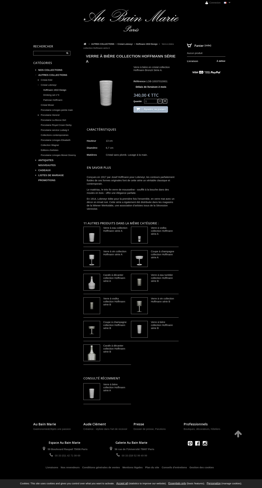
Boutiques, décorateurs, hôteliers (202, 429)
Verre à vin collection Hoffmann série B (162, 300)
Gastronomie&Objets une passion (52, 429)
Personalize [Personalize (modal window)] (214, 483)
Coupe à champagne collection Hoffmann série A (162, 254)
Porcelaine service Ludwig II (55, 130)
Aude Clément (94, 424)
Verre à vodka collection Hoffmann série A (162, 230)
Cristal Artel (46, 80)
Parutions (160, 429)
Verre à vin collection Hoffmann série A (114, 253)
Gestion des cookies (201, 467)
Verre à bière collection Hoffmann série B (162, 325)
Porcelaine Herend (50, 115)
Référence (140, 81)
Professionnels (196, 424)
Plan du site (152, 467)
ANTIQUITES (45, 160)
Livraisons (52, 467)
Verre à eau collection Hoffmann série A (115, 229)
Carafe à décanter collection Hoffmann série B (114, 348)
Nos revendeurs (70, 467)
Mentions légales (132, 467)
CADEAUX (44, 170)
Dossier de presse (144, 429)
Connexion (213, 2)
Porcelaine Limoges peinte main (57, 110)
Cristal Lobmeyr (49, 85)
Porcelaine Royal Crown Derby (56, 125)
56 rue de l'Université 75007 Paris (134, 449)
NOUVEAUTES (47, 165)
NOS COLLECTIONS (50, 69)
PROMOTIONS (46, 180)
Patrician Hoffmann (52, 100)
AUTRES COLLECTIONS (52, 75)
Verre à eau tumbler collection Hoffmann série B (162, 277)
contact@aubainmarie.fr (198, 450)
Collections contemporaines (55, 135)
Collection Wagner (50, 145)
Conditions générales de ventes (101, 467)
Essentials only (177, 483)
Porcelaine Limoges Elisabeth (56, 140)
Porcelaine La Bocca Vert (53, 120)
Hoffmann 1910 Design (54, 90)
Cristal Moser (47, 105)
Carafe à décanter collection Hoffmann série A (114, 277)
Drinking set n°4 (51, 95)
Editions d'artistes (49, 150)
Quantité (138, 101)
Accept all (122, 483)
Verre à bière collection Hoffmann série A (114, 387)
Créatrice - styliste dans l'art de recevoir (105, 429)
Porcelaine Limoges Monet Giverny (58, 155)
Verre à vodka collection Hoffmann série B (114, 301)
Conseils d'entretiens (174, 467)
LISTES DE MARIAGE (51, 175)
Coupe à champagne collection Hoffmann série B (114, 325)
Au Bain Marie (44, 424)
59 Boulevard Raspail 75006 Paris (67, 449)
